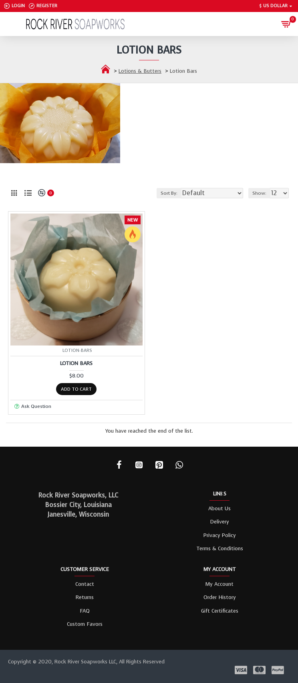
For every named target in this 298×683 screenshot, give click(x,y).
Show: (259, 193)
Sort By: (169, 193)
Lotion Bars (76, 363)
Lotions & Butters (140, 71)
